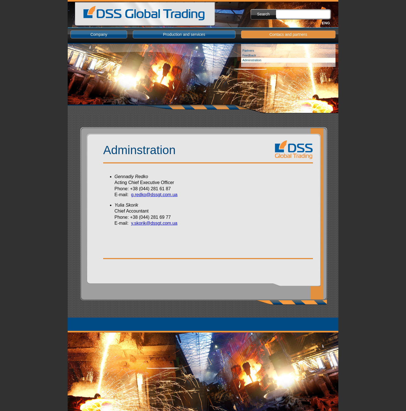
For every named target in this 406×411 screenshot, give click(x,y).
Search (263, 14)
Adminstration (251, 60)
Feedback (249, 55)
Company (99, 34)
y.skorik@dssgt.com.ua (154, 223)
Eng (326, 23)
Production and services (184, 34)
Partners (248, 50)
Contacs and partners (288, 34)
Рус (314, 23)
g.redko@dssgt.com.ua (154, 194)
